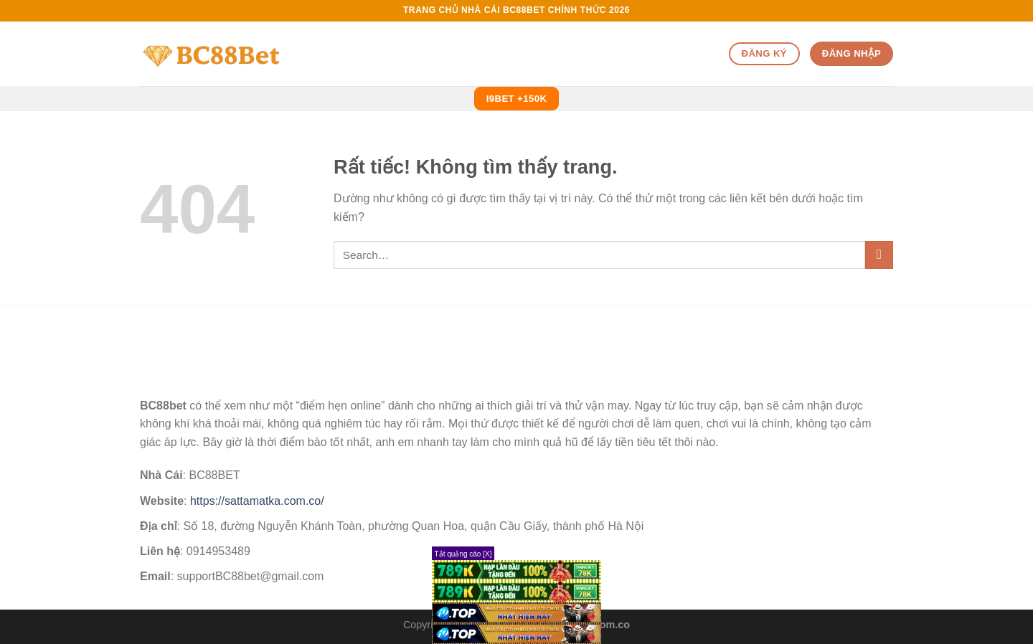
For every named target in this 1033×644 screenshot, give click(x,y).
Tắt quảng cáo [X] (463, 554)
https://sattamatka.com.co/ (257, 501)
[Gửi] (879, 255)
